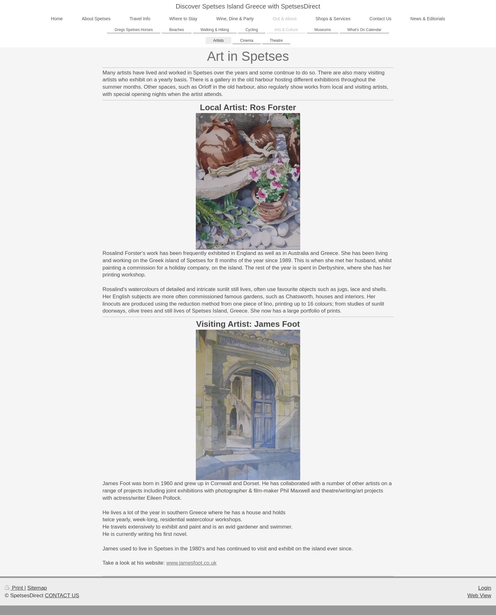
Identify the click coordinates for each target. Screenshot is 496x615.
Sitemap (37, 588)
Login (484, 588)
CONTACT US (62, 596)
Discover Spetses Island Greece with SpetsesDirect (248, 6)
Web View (479, 596)
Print (14, 588)
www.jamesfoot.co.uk (191, 563)
